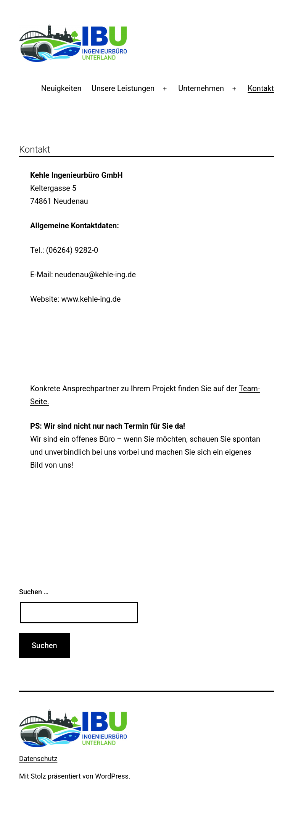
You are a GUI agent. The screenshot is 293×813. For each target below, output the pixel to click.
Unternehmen (201, 88)
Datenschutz (38, 758)
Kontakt (261, 88)
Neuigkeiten (61, 88)
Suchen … (33, 592)
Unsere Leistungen (123, 88)
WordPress (111, 776)
